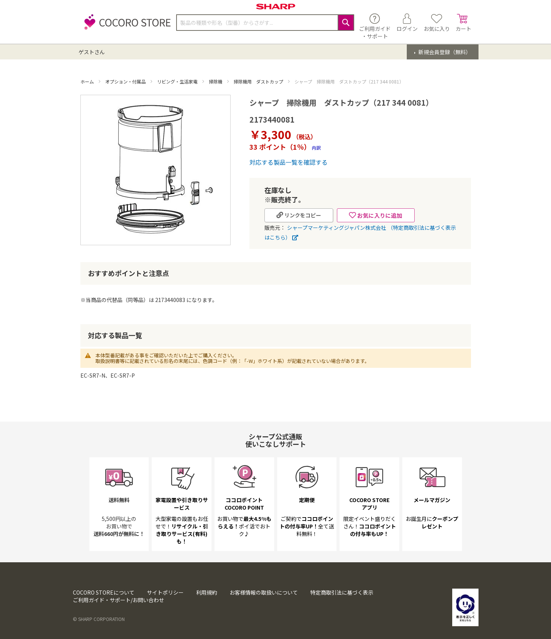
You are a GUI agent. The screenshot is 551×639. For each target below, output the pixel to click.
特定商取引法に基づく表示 (341, 592)
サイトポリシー (165, 592)
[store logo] (125, 26)
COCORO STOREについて (103, 592)
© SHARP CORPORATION (99, 619)
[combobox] (265, 22)
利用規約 (206, 592)
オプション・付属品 (126, 81)
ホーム (87, 81)
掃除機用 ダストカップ (259, 81)
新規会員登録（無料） (444, 52)
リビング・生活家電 (178, 81)
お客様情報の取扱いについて (263, 592)
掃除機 (216, 81)
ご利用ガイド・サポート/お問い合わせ (118, 600)
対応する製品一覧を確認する (288, 162)
